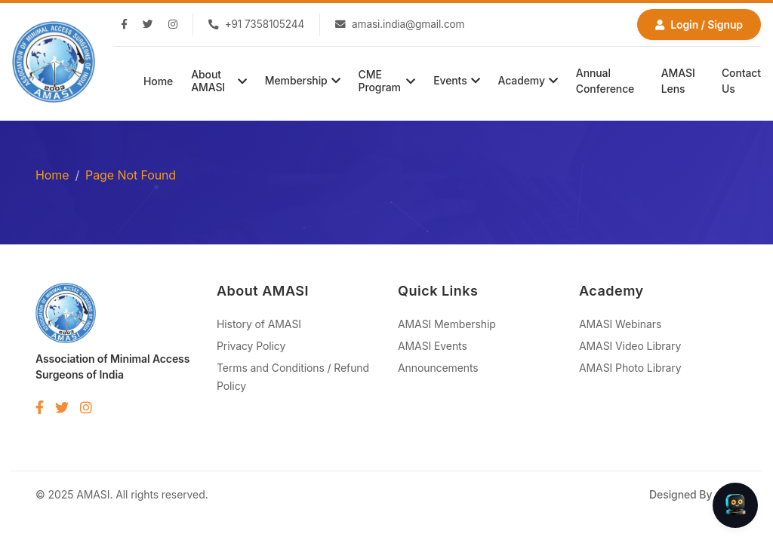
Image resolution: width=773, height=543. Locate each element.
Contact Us (741, 80)
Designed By (693, 494)
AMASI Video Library (630, 345)
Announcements (438, 367)
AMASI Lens (678, 80)
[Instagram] (173, 25)
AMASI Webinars (620, 324)
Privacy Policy (251, 345)
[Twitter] (148, 25)
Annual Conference (605, 80)
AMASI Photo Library (630, 367)
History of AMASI (259, 324)
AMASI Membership (447, 324)
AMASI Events (432, 345)
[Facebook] (124, 25)
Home (158, 81)
